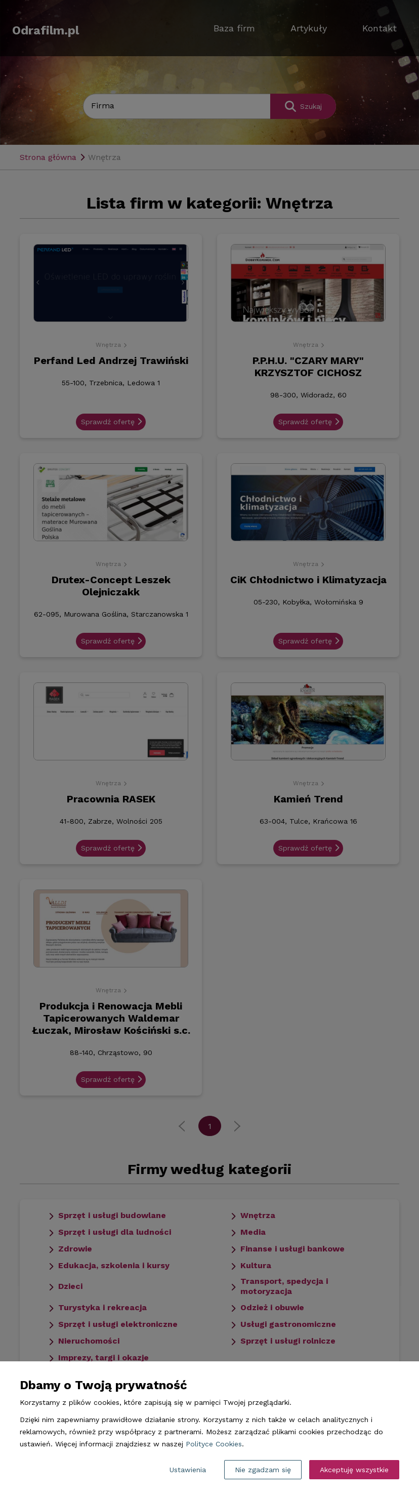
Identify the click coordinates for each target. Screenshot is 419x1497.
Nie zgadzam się (263, 1470)
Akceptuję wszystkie (354, 1470)
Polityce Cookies (214, 1444)
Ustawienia (188, 1470)
